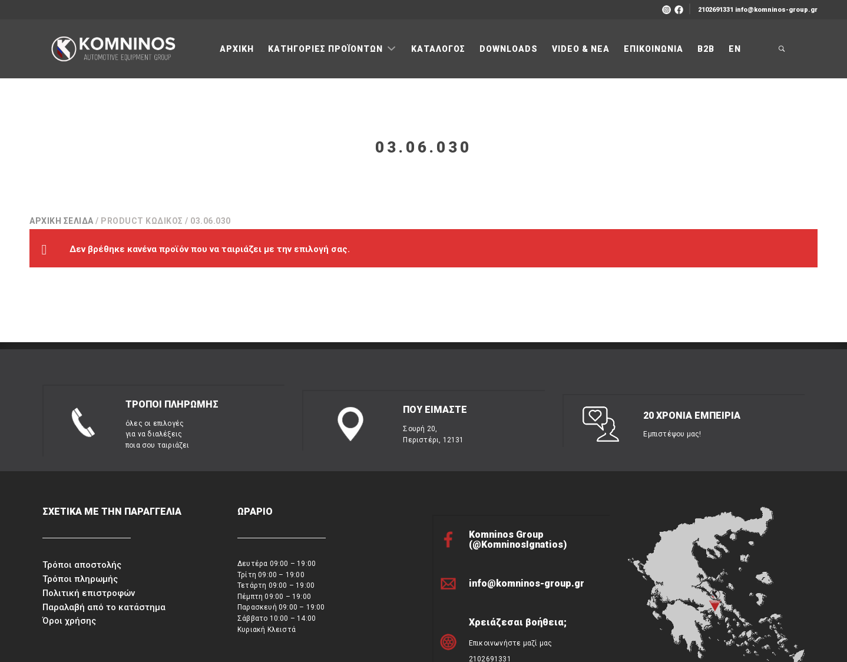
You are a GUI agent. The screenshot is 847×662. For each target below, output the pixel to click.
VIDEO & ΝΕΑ (581, 49)
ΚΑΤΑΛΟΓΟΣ (438, 49)
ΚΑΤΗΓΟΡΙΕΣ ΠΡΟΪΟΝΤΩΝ (326, 49)
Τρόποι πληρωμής (80, 525)
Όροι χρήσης (69, 567)
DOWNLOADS (508, 49)
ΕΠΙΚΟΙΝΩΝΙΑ (653, 49)
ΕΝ (735, 49)
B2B (705, 49)
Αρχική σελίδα (61, 221)
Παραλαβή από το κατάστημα (104, 553)
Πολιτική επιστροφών (88, 539)
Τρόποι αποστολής (81, 511)
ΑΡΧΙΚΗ (237, 49)
